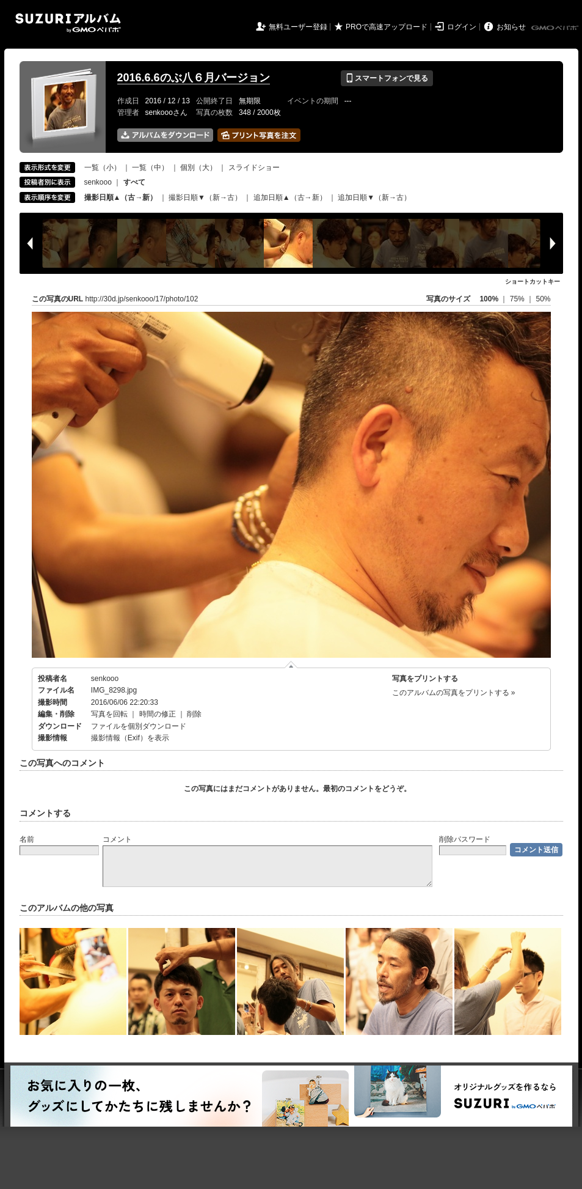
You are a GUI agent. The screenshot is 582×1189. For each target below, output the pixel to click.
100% (489, 299)
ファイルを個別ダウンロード (138, 726)
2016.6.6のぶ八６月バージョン (193, 78)
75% (518, 299)
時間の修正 (157, 714)
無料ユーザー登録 (298, 27)
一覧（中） (150, 167)
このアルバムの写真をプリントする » (453, 692)
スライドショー (254, 167)
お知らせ (511, 27)
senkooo (98, 182)
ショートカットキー (532, 281)
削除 (194, 714)
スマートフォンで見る (387, 78)
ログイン (461, 27)
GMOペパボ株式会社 (555, 28)
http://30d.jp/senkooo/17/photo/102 (141, 299)
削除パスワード (464, 839)
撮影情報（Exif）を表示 (130, 738)
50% (543, 299)
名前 (27, 839)
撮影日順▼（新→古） (205, 197)
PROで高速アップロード (386, 27)
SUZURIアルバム (68, 23)
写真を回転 (109, 714)
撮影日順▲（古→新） (121, 197)
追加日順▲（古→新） (290, 197)
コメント (117, 839)
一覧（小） (102, 167)
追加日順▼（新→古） (374, 197)
